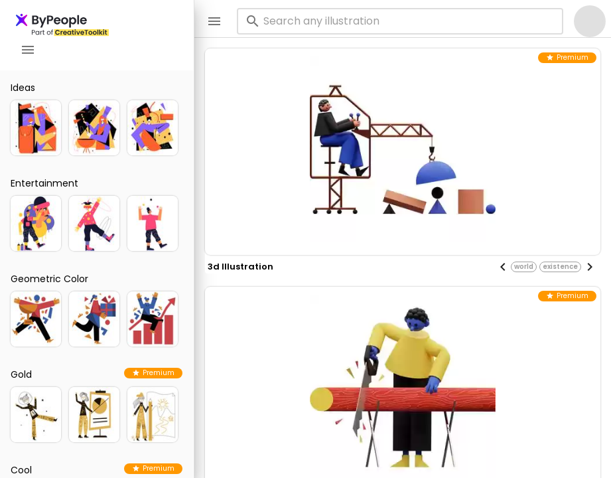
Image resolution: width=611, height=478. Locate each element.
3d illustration (240, 266)
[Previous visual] (503, 267)
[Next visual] (590, 267)
